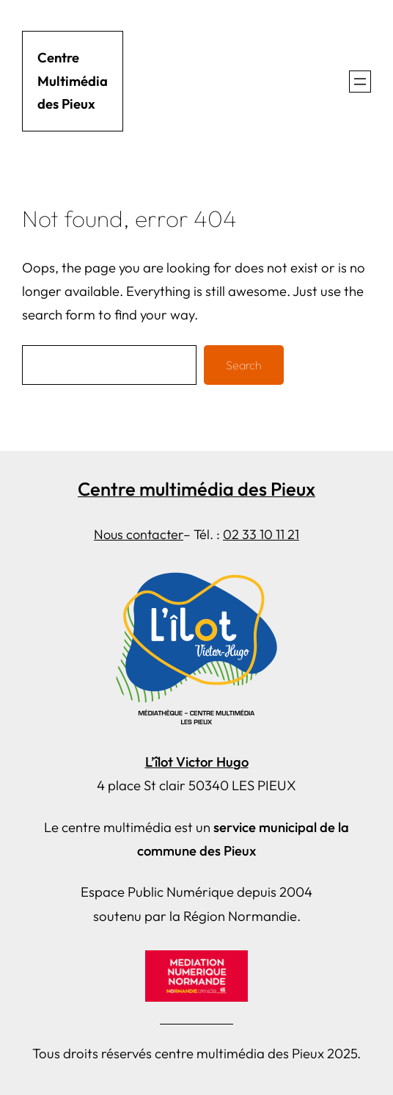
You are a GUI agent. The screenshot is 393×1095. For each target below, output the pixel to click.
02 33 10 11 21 (261, 534)
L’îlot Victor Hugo (197, 762)
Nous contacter (138, 534)
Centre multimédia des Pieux (196, 489)
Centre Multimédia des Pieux (72, 80)
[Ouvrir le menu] (360, 82)
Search (244, 365)
